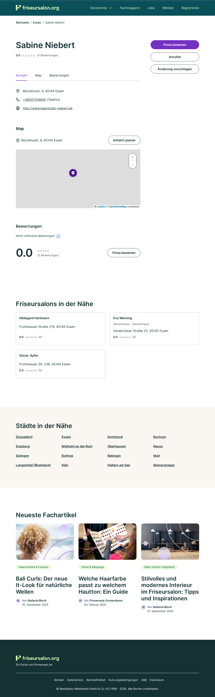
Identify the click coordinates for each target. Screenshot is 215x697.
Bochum (159, 437)
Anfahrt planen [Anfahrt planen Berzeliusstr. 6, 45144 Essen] (124, 140)
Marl (156, 456)
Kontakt (59, 680)
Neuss (158, 446)
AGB (144, 680)
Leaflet (99, 206)
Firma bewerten (124, 253)
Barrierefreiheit (96, 680)
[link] (60, 328)
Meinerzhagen (164, 465)
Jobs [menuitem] (151, 8)
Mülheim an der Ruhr (77, 446)
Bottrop (67, 456)
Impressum (157, 680)
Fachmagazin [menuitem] (130, 8)
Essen (37, 22)
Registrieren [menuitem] (190, 8)
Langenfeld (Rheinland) (33, 465)
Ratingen (114, 456)
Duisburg (23, 446)
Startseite (22, 22)
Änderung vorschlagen (175, 69)
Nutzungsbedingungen (123, 680)
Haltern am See (119, 465)
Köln (65, 465)
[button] (73, 174)
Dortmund (115, 437)
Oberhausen (117, 446)
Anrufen (175, 57)
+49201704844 (34, 100)
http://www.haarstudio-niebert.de (47, 108)
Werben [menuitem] (168, 8)
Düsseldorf (24, 437)
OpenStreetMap (117, 206)
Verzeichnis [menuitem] (98, 8)
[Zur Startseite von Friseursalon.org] (37, 7)
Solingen (22, 456)
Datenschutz (75, 680)
